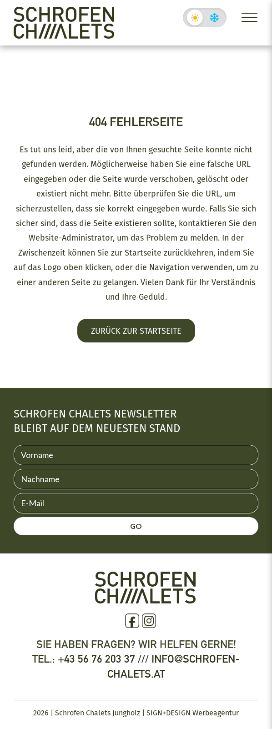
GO (136, 526)
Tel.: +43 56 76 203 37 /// (91, 658)
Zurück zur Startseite (136, 331)
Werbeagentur (215, 712)
